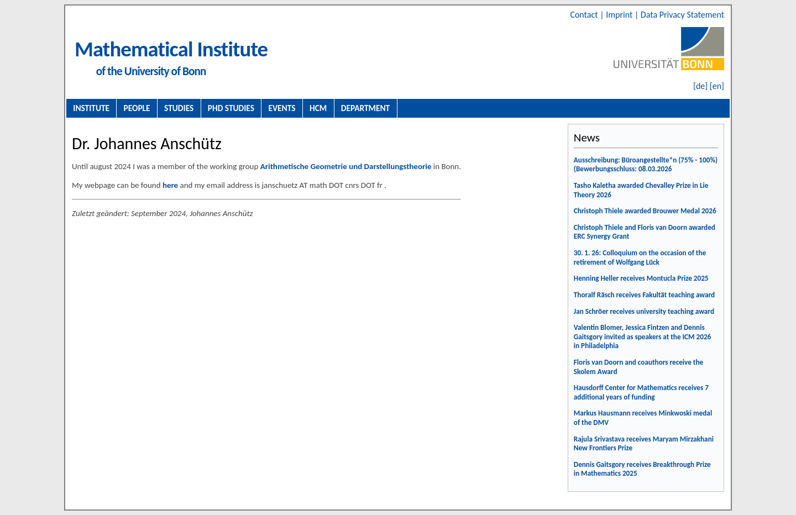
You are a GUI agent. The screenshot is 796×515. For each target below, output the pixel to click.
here (170, 185)
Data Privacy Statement (682, 14)
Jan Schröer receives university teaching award (644, 311)
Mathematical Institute (171, 49)
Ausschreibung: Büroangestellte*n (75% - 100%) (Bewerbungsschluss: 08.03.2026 (646, 164)
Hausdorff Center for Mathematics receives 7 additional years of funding (641, 392)
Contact (585, 14)
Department (365, 108)
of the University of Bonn (151, 71)
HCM (318, 108)
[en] (717, 86)
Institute (91, 108)
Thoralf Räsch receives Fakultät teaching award (644, 294)
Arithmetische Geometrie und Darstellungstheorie (346, 166)
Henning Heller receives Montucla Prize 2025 (641, 278)
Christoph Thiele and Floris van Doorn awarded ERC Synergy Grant (644, 232)
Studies (178, 108)
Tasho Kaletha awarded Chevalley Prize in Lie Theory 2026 (641, 190)
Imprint (620, 14)
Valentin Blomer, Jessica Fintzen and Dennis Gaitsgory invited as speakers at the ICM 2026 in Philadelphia (642, 336)
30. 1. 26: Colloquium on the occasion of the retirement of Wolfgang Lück (640, 257)
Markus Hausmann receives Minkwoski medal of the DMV (643, 417)
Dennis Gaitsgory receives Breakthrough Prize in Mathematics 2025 (642, 469)
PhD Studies (231, 108)
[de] (700, 86)
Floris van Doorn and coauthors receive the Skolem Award (638, 367)
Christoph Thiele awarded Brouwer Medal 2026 (645, 211)
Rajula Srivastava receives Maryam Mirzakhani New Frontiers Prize (644, 443)
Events (282, 108)
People (137, 108)
